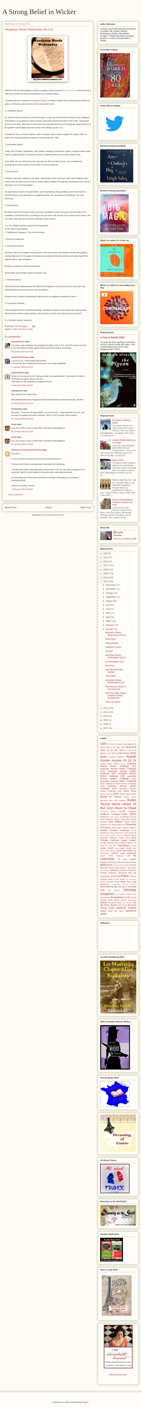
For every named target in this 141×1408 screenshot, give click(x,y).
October (110, 593)
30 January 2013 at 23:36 (22, 351)
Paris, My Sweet (112, 702)
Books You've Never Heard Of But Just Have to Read (118, 804)
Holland (132, 840)
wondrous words (26, 329)
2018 (106, 561)
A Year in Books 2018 (112, 337)
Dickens (103, 825)
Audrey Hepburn (116, 757)
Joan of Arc (126, 848)
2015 (106, 573)
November (111, 589)
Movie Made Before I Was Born (122, 868)
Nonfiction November (117, 873)
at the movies (123, 753)
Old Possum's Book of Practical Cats (115, 687)
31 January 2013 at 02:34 (22, 367)
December (111, 585)
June (108, 609)
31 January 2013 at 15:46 (22, 431)
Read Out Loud (128, 881)
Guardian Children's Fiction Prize (115, 838)
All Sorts (116, 747)
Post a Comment (15, 495)
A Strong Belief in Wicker (39, 12)
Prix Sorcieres (131, 879)
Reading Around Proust (124, 884)
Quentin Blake (113, 882)
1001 (104, 743)
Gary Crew (104, 835)
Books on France (111, 796)
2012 (106, 708)
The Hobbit (110, 676)
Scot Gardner (121, 894)
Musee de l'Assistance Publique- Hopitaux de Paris (122, 502)
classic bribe (114, 817)
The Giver (109, 665)
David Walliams (115, 822)
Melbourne (106, 864)
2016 (106, 569)
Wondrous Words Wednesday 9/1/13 (115, 681)
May (108, 613)
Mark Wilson (118, 862)
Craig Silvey (125, 819)
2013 (106, 581)
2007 (106, 728)
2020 (106, 553)
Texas (119, 903)
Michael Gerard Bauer (121, 865)
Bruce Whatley (118, 811)
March (109, 621)
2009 (106, 720)
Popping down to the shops (112, 879)
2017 (106, 565)
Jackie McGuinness (20, 357)
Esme (13, 424)
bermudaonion (18, 342)
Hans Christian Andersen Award (118, 839)
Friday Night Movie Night (119, 833)
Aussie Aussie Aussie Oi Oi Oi (118, 758)
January (110, 629)
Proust (102, 882)
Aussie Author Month (109, 764)
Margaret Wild (106, 862)
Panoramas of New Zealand (114, 670)
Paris (125, 876)
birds (116, 793)
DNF (109, 825)
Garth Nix (132, 833)
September (111, 597)
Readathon (104, 884)
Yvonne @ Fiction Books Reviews (26, 450)
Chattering (104, 817)
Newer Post (11, 507)
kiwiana (114, 853)
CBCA (132, 814)
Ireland (133, 846)
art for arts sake (115, 750)
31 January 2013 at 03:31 (22, 385)
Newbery (114, 870)
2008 (106, 724)
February (110, 625)
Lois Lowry (122, 859)
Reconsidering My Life (110, 886)
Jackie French (107, 848)
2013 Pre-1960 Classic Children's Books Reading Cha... (115, 695)
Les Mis (131, 855)
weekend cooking (126, 907)
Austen (123, 764)
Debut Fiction (130, 822)
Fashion (125, 828)
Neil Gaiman (104, 870)
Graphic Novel (130, 835)
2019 (106, 557)
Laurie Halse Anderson (112, 856)
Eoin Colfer (116, 828)
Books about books (128, 794)
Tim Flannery (127, 903)
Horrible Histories (107, 843)
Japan (117, 848)
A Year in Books (115, 744)
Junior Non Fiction (124, 851)
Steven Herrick (120, 900)
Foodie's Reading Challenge (114, 830)
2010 (106, 716)
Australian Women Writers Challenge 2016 (118, 777)
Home (48, 507)
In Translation (122, 845)
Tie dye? (109, 651)
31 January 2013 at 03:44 (22, 403)
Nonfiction (123, 870)
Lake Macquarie (128, 853)
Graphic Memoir (116, 835)
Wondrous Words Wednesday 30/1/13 (115, 633)
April (108, 617)
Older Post (85, 507)
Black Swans (118, 460)
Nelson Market (112, 643)
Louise (119, 532)
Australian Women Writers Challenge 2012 (118, 765)
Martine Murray (130, 862)
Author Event (129, 791)
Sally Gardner (114, 890)
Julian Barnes (110, 851)
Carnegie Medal (119, 814)
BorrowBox (104, 811)
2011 (106, 712)
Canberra (104, 814)
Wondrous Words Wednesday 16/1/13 (115, 656)
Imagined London (39, 100)
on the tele (116, 876)
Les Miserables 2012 (114, 661)
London (14, 329)
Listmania (107, 859)
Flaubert (133, 828)
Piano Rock (110, 639)
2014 (106, 577)
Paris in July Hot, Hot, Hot (124, 480)
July (108, 605)
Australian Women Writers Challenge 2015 (118, 774)
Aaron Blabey (128, 744)
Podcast (133, 876)
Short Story (105, 898)
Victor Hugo (122, 905)
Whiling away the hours (112, 911)
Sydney (103, 902)
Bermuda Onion (69, 90)
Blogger (85, 1402)
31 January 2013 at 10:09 (22, 419)
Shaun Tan (131, 894)
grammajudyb (17, 373)
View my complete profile (125, 538)
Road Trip (126, 887)
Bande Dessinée (106, 794)
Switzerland (132, 900)
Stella (110, 900)
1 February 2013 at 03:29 (22, 489)
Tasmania (112, 903)
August (109, 601)
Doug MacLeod (118, 825)
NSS (130, 873)
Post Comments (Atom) (53, 515)
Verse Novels (110, 905)
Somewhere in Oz (120, 897)
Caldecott (132, 811)
